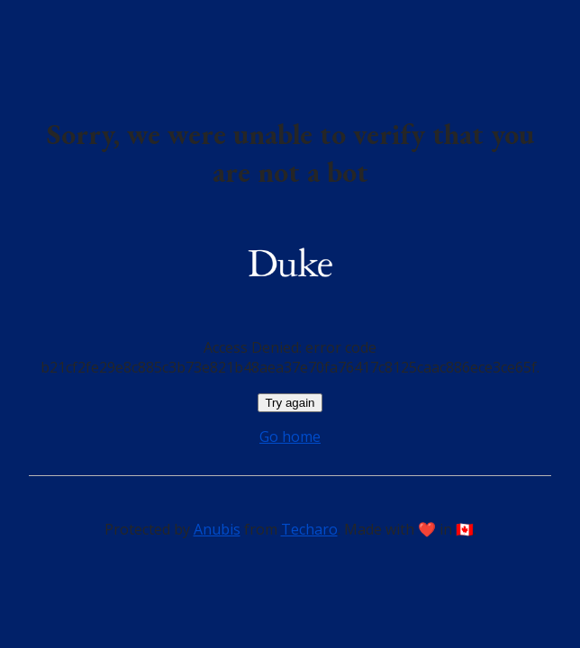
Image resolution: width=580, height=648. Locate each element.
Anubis (217, 529)
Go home (290, 436)
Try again (289, 403)
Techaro (309, 529)
